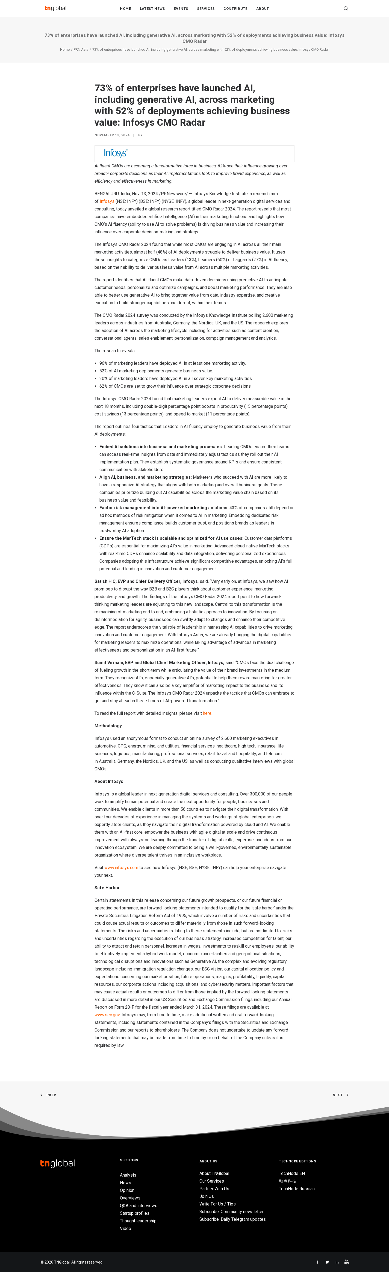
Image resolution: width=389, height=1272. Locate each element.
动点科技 (287, 1181)
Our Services (211, 1181)
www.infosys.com (121, 867)
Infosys (107, 201)
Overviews (130, 1198)
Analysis (128, 1175)
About (262, 11)
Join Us (206, 1196)
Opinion (127, 1190)
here (207, 713)
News (125, 1182)
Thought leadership (138, 1220)
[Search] (346, 11)
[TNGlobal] (55, 11)
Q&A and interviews (138, 1205)
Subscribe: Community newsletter (231, 1211)
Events (181, 11)
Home (125, 11)
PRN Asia (81, 49)
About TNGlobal (214, 1173)
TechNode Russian (297, 1188)
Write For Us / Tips (217, 1204)
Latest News (152, 11)
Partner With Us (214, 1188)
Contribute (235, 11)
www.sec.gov (107, 1014)
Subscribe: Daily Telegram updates (232, 1219)
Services (206, 11)
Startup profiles (134, 1213)
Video (125, 1228)
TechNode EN (292, 1173)
